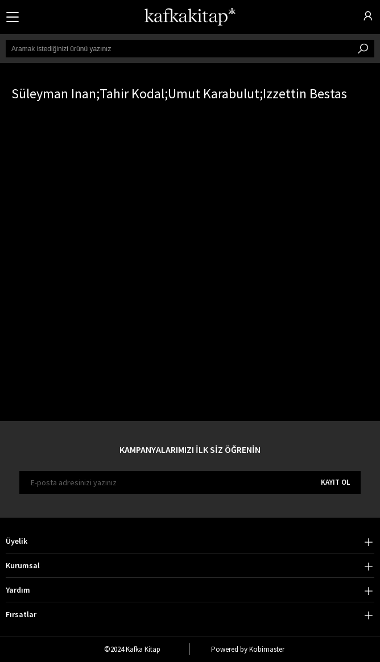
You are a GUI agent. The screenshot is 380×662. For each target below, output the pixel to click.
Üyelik (16, 541)
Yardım (18, 590)
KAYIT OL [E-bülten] (335, 482)
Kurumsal (23, 565)
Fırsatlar (21, 614)
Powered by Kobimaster (247, 649)
